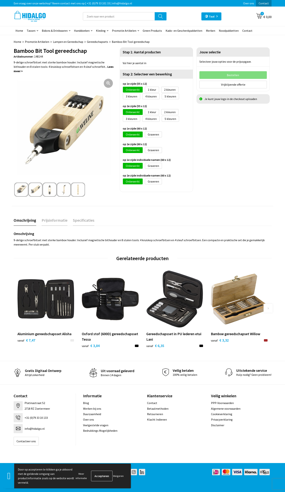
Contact (264, 3)
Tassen (31, 30)
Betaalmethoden (157, 408)
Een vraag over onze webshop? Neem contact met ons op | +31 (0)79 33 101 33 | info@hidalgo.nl (73, 3)
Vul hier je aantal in (134, 63)
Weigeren (118, 476)
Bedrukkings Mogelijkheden (100, 430)
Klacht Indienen (157, 419)
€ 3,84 (91, 345)
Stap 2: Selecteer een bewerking (147, 74)
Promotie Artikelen (124, 30)
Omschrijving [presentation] (25, 220)
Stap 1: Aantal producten (142, 52)
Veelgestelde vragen (95, 425)
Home (19, 30)
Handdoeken (82, 30)
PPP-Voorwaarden (222, 403)
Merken (210, 30)
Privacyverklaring (222, 419)
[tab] (25, 220)
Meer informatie (81, 476)
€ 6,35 (155, 345)
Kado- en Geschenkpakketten (184, 30)
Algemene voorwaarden (225, 408)
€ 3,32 (220, 340)
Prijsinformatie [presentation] (54, 220)
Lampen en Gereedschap (68, 42)
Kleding (101, 30)
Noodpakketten (229, 30)
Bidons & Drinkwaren (55, 30)
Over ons (248, 3)
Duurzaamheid (92, 414)
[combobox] (119, 16)
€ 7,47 (26, 340)
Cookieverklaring (221, 414)
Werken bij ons (92, 408)
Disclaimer (217, 425)
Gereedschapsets (97, 42)
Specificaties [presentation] (83, 220)
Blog (86, 403)
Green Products (152, 30)
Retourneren (155, 414)
